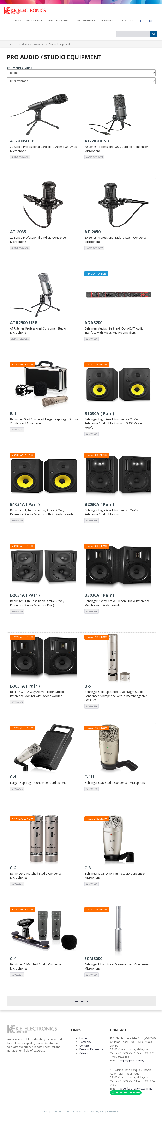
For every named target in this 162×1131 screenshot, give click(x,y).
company (15, 20)
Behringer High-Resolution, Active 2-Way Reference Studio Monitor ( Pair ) (37, 603)
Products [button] (34, 20)
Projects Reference (91, 1049)
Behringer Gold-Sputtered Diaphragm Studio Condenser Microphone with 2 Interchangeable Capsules (115, 696)
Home (10, 44)
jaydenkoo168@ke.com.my (135, 1088)
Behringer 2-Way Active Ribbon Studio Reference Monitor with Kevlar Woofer (117, 603)
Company (85, 1042)
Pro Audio (38, 44)
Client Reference (84, 20)
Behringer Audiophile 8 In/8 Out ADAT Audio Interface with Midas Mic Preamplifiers (114, 330)
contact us (125, 20)
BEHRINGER (91, 338)
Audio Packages (58, 20)
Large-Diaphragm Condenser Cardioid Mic (38, 783)
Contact (84, 1045)
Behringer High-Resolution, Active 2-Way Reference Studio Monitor (111, 512)
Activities (107, 20)
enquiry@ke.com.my (131, 1060)
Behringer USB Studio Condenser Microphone (115, 783)
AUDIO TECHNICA (19, 157)
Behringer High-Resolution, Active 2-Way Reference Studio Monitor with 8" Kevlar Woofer (42, 512)
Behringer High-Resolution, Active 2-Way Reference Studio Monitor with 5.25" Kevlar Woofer (113, 423)
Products (23, 44)
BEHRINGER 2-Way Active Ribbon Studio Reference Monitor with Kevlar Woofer (37, 694)
